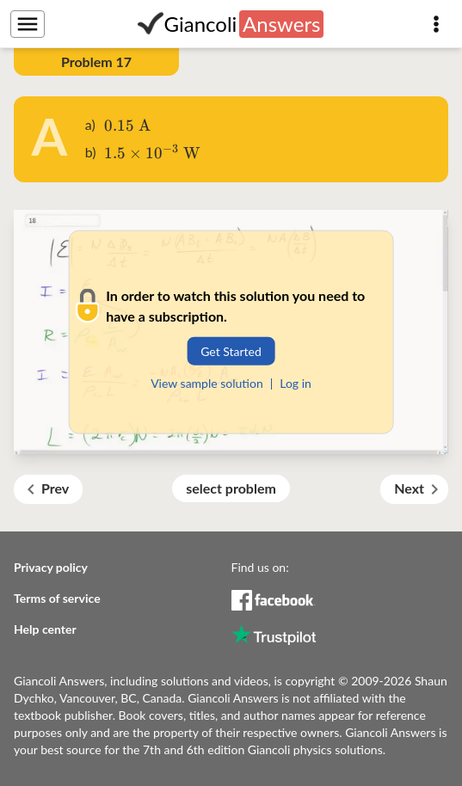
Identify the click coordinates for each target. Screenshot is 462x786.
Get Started (231, 351)
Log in (295, 383)
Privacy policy (51, 567)
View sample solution (207, 383)
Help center (45, 629)
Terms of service (57, 598)
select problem (231, 488)
